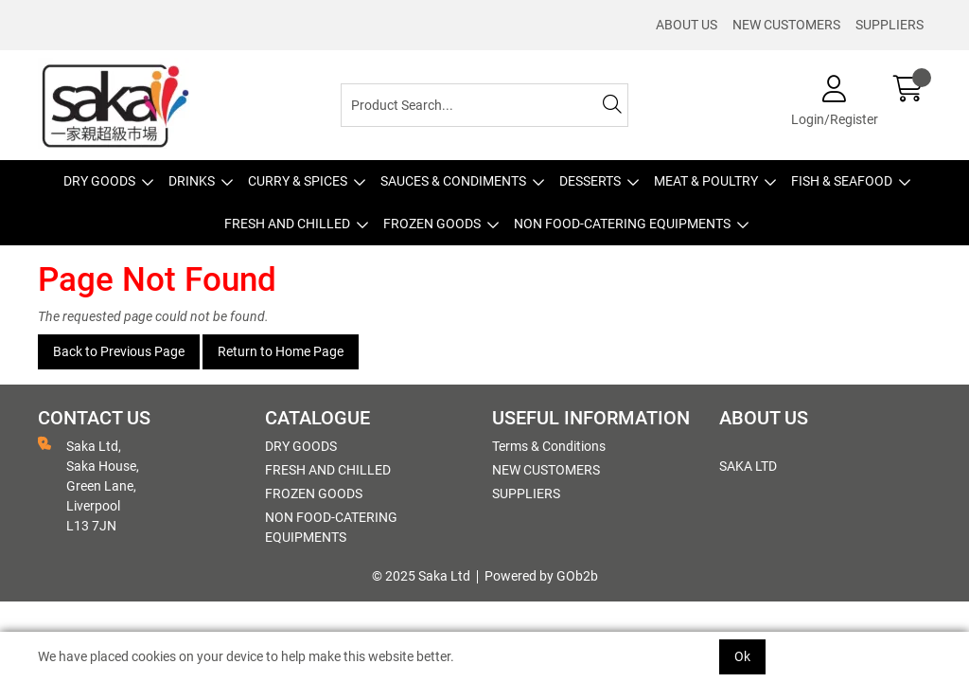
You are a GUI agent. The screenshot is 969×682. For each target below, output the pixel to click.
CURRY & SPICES (297, 180)
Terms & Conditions (549, 446)
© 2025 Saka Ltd (421, 575)
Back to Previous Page (119, 351)
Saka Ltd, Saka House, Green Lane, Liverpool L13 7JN (88, 485)
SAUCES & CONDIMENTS (453, 180)
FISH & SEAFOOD (841, 180)
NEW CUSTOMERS (786, 24)
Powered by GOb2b (541, 575)
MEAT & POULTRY (706, 180)
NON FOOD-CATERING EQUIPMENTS (622, 223)
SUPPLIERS (889, 24)
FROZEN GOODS (432, 223)
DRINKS (191, 180)
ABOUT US (686, 24)
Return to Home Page (281, 351)
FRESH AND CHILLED (287, 223)
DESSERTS (590, 180)
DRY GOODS (99, 180)
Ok (742, 656)
